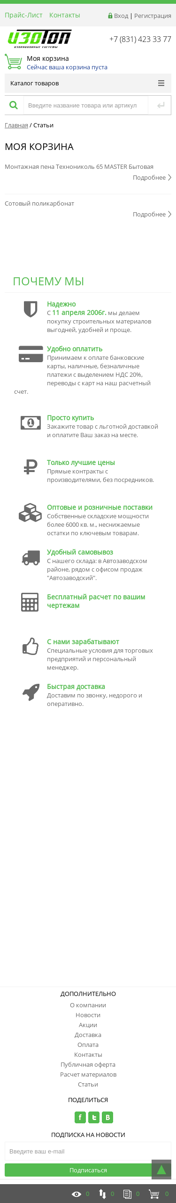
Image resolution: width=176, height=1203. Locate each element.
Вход (121, 15)
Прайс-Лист (24, 14)
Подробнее (152, 177)
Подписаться (88, 1170)
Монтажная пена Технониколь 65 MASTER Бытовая (79, 166)
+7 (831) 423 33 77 (140, 39)
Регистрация (152, 15)
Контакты (64, 14)
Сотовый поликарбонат (39, 203)
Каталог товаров (87, 83)
